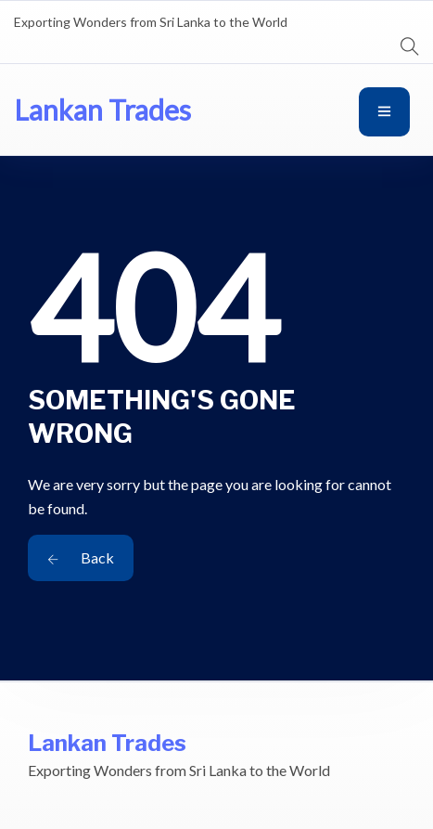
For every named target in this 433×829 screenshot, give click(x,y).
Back (80, 557)
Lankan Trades (102, 109)
